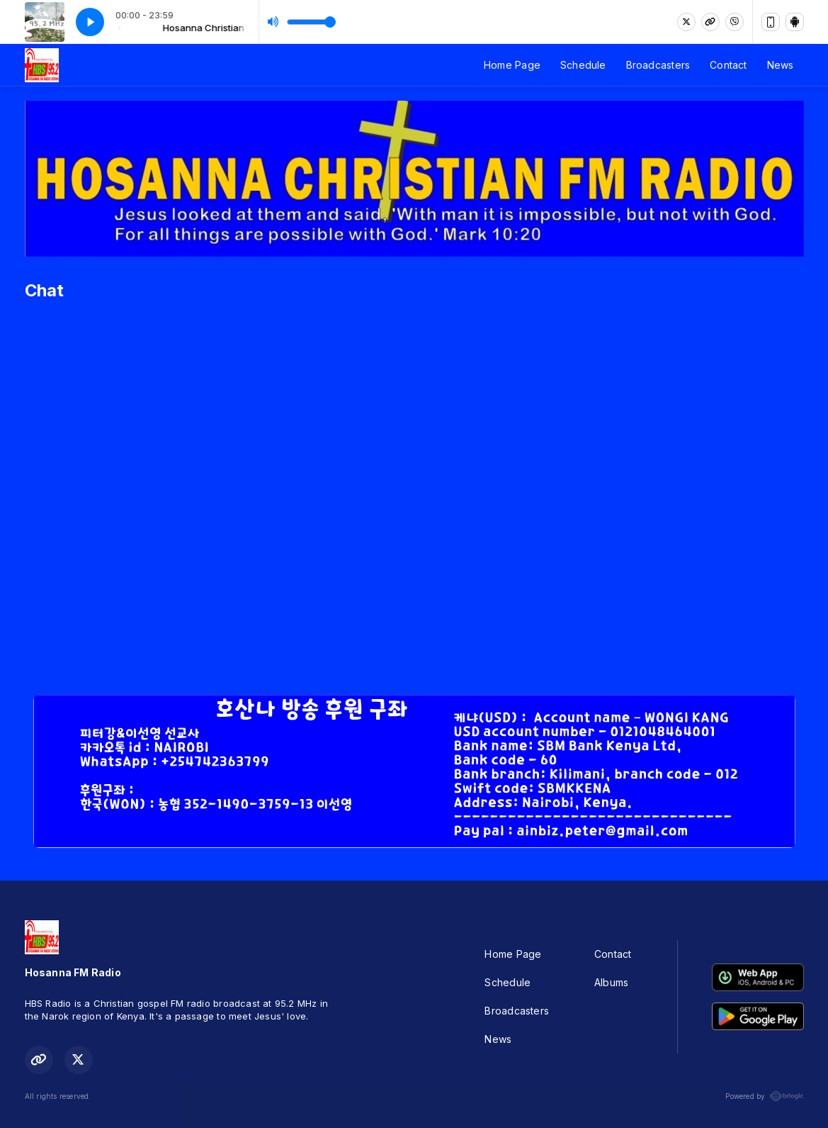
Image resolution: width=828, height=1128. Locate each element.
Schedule (583, 65)
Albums (611, 982)
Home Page (512, 65)
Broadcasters (658, 65)
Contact (728, 65)
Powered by (764, 1096)
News (780, 65)
